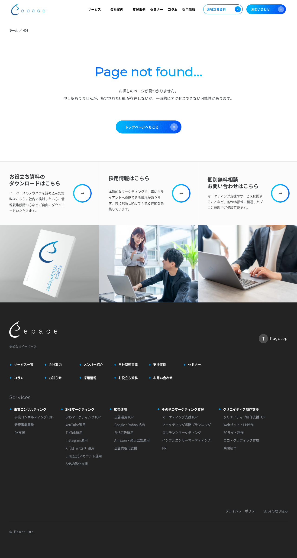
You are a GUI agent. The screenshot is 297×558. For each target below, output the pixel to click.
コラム (173, 9)
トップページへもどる (151, 127)
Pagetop (273, 338)
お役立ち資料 (222, 10)
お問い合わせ (267, 10)
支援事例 (138, 9)
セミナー (156, 9)
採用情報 (188, 9)
